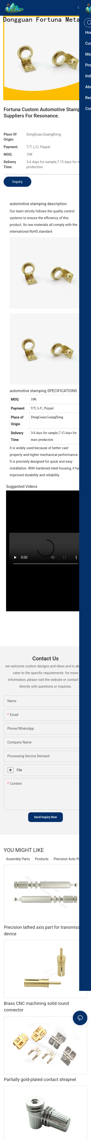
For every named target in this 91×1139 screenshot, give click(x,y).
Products (42, 859)
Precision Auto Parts (69, 859)
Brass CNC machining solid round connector (36, 1006)
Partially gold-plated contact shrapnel (40, 1079)
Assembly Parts (18, 859)
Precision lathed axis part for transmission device (45, 930)
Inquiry (17, 182)
